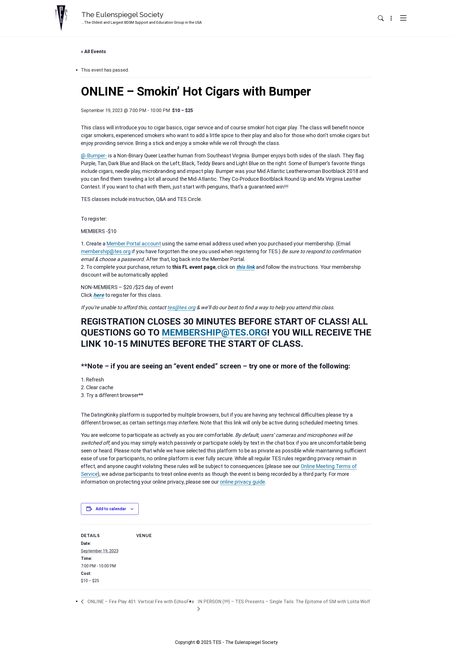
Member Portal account (134, 244)
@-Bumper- (94, 155)
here (98, 295)
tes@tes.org (181, 307)
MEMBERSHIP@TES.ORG (214, 332)
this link (245, 267)
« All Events (93, 51)
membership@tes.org (106, 251)
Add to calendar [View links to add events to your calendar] (111, 508)
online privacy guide (242, 482)
